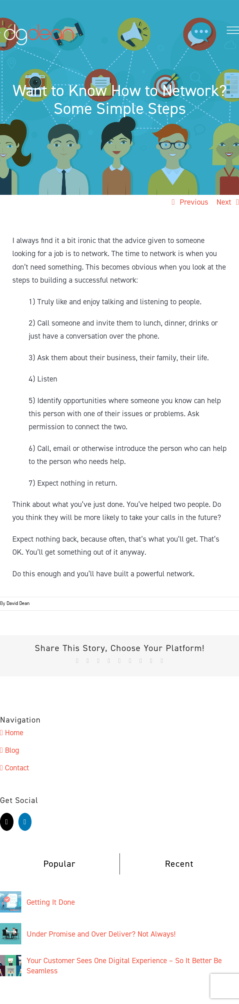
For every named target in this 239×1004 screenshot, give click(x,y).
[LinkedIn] (25, 822)
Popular (59, 864)
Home (14, 732)
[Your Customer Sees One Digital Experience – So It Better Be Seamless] (10, 961)
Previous (194, 202)
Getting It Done (51, 902)
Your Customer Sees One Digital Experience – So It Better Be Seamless (124, 965)
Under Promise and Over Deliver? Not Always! (101, 934)
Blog (12, 750)
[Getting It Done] (10, 897)
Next (223, 202)
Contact (17, 768)
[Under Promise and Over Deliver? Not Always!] (10, 929)
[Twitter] (7, 822)
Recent (179, 864)
